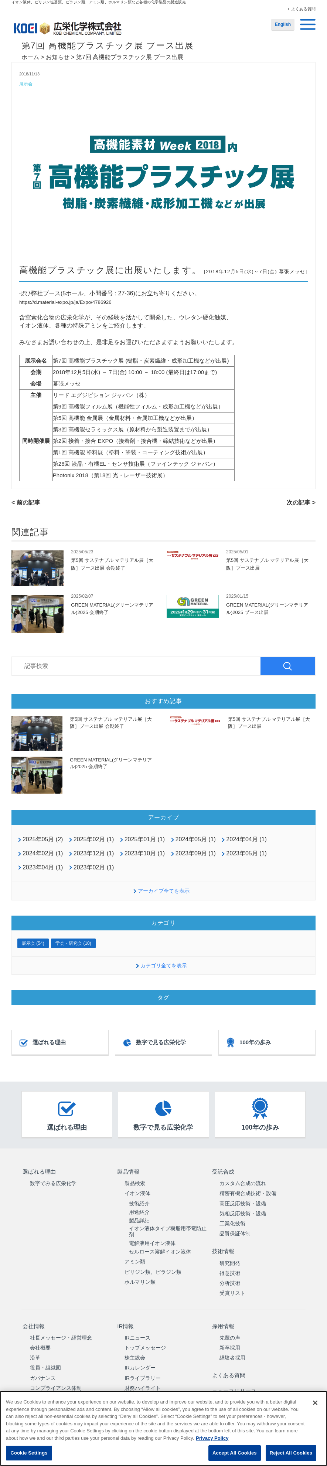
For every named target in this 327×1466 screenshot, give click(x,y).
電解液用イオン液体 (152, 1241)
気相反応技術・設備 (242, 1211)
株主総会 (135, 1350)
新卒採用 (229, 1340)
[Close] (315, 1403)
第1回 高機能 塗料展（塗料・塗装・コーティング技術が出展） (131, 452)
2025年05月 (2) (43, 840)
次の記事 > (301, 503)
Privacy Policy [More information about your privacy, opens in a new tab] (212, 1438)
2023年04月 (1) (43, 868)
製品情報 (128, 1171)
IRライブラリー (143, 1370)
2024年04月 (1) (246, 840)
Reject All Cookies (291, 1453)
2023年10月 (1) (145, 854)
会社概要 (40, 1340)
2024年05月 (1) (196, 840)
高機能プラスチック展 (67, 270)
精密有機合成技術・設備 (247, 1191)
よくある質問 (303, 9)
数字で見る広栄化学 (154, 1043)
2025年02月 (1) (94, 840)
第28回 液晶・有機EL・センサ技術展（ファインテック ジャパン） (135, 464)
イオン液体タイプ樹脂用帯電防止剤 (168, 1229)
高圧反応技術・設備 (242, 1201)
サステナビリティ (50, 1390)
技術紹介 (139, 1201)
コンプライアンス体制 (56, 1380)
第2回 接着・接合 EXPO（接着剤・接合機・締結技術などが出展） (135, 441)
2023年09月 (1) (196, 854)
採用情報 (223, 1320)
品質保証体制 (235, 1231)
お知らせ (57, 57)
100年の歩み (248, 1043)
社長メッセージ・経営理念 (61, 1330)
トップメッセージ (145, 1340)
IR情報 (125, 1320)
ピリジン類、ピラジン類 (153, 1270)
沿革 (35, 1350)
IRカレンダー (140, 1360)
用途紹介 (139, 1210)
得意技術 (229, 1268)
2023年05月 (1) (246, 854)
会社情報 (33, 1320)
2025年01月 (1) (145, 840)
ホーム (30, 57)
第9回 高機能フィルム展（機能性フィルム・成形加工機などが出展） (138, 407)
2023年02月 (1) (94, 868)
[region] (163, 1428)
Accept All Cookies (234, 1453)
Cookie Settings (28, 1453)
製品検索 (135, 1181)
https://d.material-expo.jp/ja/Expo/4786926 (65, 302)
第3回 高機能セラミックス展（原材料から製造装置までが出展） (133, 430)
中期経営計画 (140, 1390)
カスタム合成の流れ (242, 1181)
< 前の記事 (25, 503)
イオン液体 (137, 1191)
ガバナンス (43, 1370)
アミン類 (135, 1259)
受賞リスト (232, 1288)
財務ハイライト (143, 1380)
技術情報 (223, 1248)
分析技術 (229, 1278)
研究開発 (229, 1258)
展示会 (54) (33, 943)
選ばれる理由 (42, 1043)
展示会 (26, 84)
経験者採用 (232, 1350)
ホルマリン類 (140, 1280)
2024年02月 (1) (43, 854)
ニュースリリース (234, 1380)
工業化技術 (232, 1221)
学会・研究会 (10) (73, 943)
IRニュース (137, 1330)
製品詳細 (139, 1218)
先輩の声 (229, 1330)
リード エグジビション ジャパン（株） (101, 395)
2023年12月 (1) (94, 854)
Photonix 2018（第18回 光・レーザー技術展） (110, 475)
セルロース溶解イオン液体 (160, 1249)
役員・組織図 (45, 1360)
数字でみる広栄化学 (53, 1181)
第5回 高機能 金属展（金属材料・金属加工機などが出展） (125, 418)
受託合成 (223, 1171)
